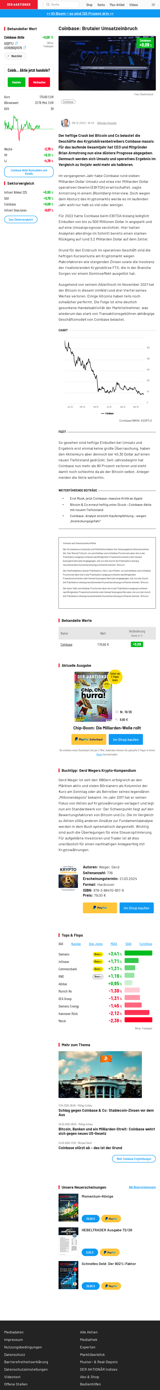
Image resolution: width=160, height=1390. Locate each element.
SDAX (128, 943)
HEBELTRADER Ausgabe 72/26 (107, 1230)
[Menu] (154, 4)
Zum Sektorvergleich (21, 219)
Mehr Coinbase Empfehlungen (134, 1159)
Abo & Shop (89, 1376)
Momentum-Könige (97, 1196)
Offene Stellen (16, 1384)
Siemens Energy (69, 1006)
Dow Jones (96, 943)
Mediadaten (14, 1332)
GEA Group (65, 998)
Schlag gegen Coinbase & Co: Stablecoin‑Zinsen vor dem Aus (106, 1112)
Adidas (63, 984)
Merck (62, 1021)
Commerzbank (68, 969)
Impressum (13, 1339)
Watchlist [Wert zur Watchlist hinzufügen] (16, 56)
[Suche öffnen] (48, 4)
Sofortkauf (89, 739)
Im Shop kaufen (126, 739)
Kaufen (16, 82)
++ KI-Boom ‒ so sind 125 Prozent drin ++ (80, 13)
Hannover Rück (68, 1013)
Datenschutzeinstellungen (26, 1369)
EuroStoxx (146, 943)
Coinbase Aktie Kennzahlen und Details (29, 171)
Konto (99, 754)
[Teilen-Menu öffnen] (64, 110)
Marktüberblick (92, 1354)
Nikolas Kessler (107, 123)
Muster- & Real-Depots (99, 1361)
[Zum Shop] (89, 4)
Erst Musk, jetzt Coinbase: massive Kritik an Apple (106, 498)
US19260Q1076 (15, 47)
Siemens (64, 954)
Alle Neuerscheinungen (142, 1187)
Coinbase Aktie (14, 37)
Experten (87, 1347)
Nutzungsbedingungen (23, 1347)
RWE (61, 976)
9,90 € (90, 1252)
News (97, 954)
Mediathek (88, 1339)
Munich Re (65, 991)
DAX (61, 943)
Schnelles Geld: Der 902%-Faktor (109, 1263)
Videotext (12, 1376)
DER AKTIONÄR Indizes (99, 1369)
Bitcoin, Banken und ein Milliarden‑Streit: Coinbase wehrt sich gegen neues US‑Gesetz (107, 1131)
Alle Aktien (89, 1332)
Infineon (64, 961)
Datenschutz (14, 1354)
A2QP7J (11, 43)
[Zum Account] (101, 4)
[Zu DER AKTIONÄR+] (117, 4)
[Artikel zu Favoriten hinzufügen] (83, 110)
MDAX (114, 943)
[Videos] (133, 4)
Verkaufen (39, 82)
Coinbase (68, 102)
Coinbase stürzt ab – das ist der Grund (90, 1148)
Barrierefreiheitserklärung (26, 1361)
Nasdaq (76, 943)
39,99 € (90, 1218)
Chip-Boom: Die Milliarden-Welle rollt (107, 727)
